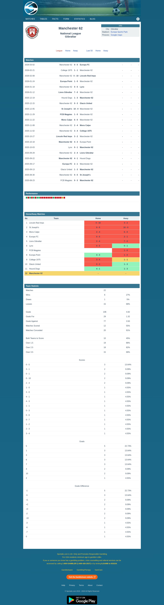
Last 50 (89, 51)
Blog (92, 19)
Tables (43, 19)
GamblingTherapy (84, 570)
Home (67, 51)
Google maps (116, 35)
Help (63, 585)
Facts (55, 19)
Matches (30, 19)
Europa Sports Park (119, 32)
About (90, 585)
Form (66, 19)
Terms (81, 585)
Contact (99, 585)
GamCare (99, 570)
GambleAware (67, 570)
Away (75, 51)
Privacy (72, 585)
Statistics (79, 19)
